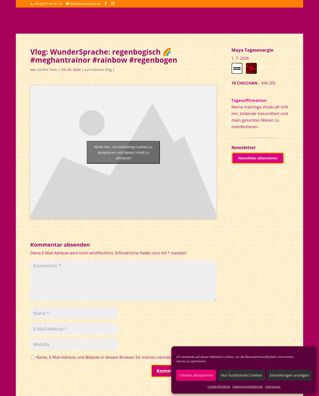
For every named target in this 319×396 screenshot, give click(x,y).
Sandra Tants (47, 69)
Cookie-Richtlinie (218, 387)
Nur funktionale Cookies (241, 375)
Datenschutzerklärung (247, 387)
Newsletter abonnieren (258, 158)
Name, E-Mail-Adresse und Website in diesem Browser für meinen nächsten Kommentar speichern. (126, 357)
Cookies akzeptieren (196, 375)
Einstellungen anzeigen (289, 375)
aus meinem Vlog (98, 69)
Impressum (272, 387)
